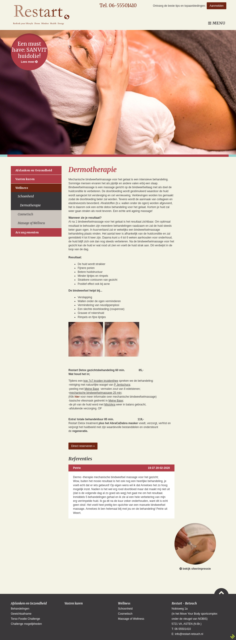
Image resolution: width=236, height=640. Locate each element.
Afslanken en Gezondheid (33, 170)
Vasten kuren (25, 179)
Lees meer (29, 52)
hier (77, 396)
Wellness (21, 188)
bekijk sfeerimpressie (195, 546)
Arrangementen (27, 232)
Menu (216, 23)
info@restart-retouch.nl (189, 634)
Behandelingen (20, 608)
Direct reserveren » (83, 446)
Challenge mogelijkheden (26, 623)
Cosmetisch (25, 214)
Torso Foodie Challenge (25, 618)
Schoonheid (26, 196)
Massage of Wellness (31, 223)
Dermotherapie (30, 205)
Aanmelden (216, 5)
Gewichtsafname (21, 613)
